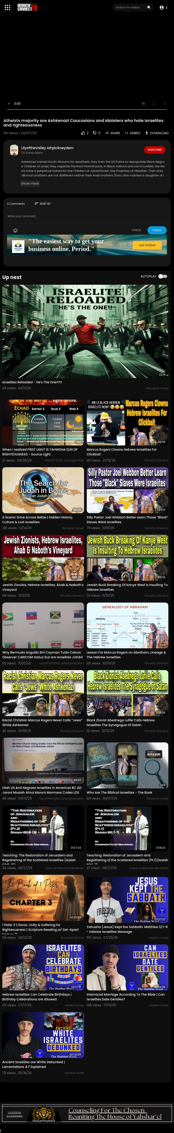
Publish (157, 230)
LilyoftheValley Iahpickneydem (47, 148)
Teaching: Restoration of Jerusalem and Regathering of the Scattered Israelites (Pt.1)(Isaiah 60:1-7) (127, 860)
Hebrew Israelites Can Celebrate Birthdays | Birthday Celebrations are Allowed (37, 997)
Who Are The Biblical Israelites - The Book (119, 792)
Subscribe (154, 150)
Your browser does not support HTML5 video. (87, 67)
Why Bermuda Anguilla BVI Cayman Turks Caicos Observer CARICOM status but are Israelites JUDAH (42, 654)
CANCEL (136, 230)
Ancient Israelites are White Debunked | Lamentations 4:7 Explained (33, 1064)
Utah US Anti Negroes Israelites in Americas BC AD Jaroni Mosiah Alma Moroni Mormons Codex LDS (42, 790)
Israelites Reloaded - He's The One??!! (32, 382)
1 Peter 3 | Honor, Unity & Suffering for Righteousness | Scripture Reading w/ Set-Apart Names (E (40, 930)
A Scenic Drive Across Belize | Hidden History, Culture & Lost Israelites (37, 519)
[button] (163, 7)
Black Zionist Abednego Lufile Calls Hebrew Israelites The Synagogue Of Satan (121, 722)
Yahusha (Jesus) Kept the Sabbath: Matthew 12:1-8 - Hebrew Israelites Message (127, 929)
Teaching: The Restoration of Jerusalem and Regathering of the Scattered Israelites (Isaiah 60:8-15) (39, 860)
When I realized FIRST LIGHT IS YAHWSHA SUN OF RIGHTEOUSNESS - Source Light (40, 452)
